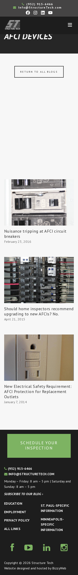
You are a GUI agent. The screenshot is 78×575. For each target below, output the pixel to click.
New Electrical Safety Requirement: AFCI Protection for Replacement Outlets (38, 391)
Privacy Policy (17, 520)
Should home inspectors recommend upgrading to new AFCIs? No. (39, 311)
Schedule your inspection (39, 445)
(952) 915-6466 (37, 4)
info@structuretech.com (29, 474)
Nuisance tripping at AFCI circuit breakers (35, 233)
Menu (70, 25)
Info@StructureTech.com (37, 7)
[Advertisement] (39, 138)
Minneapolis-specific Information (52, 524)
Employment (15, 512)
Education (13, 503)
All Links (12, 529)
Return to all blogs (39, 71)
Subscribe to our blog (23, 494)
